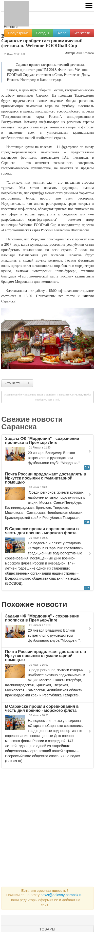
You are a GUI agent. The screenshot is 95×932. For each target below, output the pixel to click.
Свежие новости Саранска (32, 423)
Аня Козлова (85, 53)
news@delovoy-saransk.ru (61, 895)
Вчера (61, 33)
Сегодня (42, 33)
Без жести (82, 33)
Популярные (18, 33)
